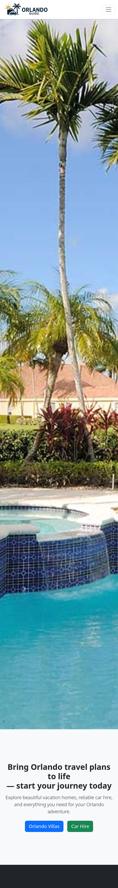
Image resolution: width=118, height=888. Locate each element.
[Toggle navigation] (108, 9)
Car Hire (80, 826)
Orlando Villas (44, 826)
